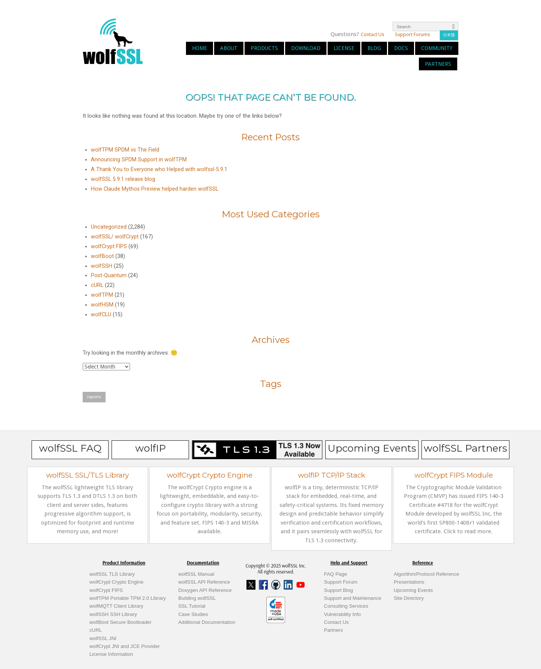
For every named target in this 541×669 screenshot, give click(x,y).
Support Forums (412, 34)
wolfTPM (102, 295)
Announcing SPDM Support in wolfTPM (139, 159)
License (344, 48)
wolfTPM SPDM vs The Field (125, 150)
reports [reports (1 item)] (94, 396)
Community (436, 48)
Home (199, 48)
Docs (401, 48)
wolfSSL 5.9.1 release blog (123, 179)
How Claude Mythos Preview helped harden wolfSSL (154, 189)
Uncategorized (109, 227)
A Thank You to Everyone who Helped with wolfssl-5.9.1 (159, 169)
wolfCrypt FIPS (109, 246)
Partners (438, 64)
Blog (374, 48)
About (228, 48)
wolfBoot (102, 256)
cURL (97, 285)
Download (305, 48)
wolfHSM (102, 305)
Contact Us (372, 34)
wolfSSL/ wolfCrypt (115, 237)
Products (264, 48)
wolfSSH (101, 266)
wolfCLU (101, 314)
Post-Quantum (109, 275)
